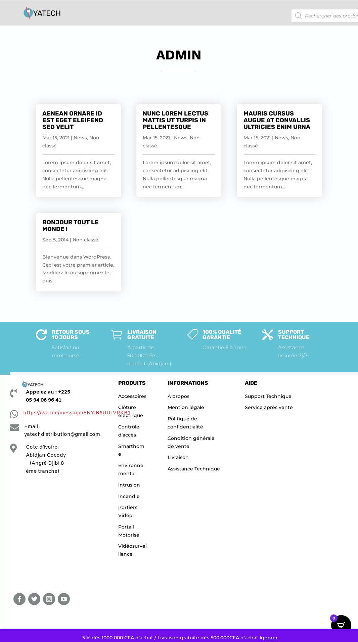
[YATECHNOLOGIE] (50, 534)
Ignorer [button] (269, 638)
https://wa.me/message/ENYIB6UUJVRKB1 (77, 413)
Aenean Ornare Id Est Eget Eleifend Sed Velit (72, 120)
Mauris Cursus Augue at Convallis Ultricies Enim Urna (276, 120)
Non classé (85, 240)
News (80, 138)
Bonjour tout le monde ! (70, 226)
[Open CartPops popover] (341, 625)
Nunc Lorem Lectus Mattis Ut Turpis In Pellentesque (175, 120)
